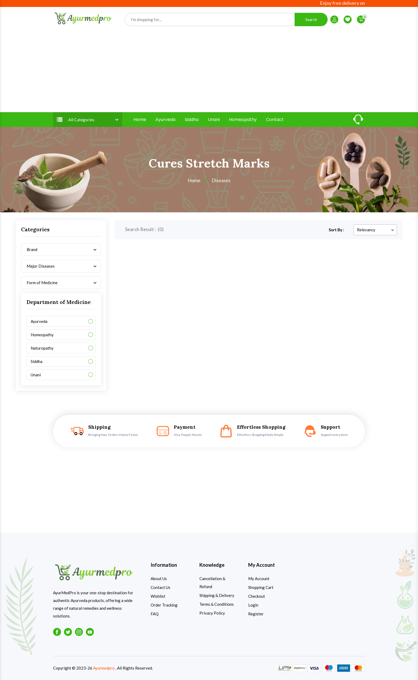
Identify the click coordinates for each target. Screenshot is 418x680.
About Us (159, 578)
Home (140, 119)
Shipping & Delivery (216, 595)
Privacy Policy (212, 613)
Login (253, 605)
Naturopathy (42, 348)
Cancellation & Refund (212, 582)
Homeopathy (243, 119)
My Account (259, 578)
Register (256, 613)
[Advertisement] (209, 69)
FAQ (155, 613)
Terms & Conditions (216, 604)
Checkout (256, 596)
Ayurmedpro (104, 668)
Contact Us (160, 587)
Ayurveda (165, 119)
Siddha (192, 119)
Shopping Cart (261, 587)
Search (311, 19)
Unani (214, 119)
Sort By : (336, 229)
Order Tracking (164, 605)
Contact (275, 119)
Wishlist (158, 596)
